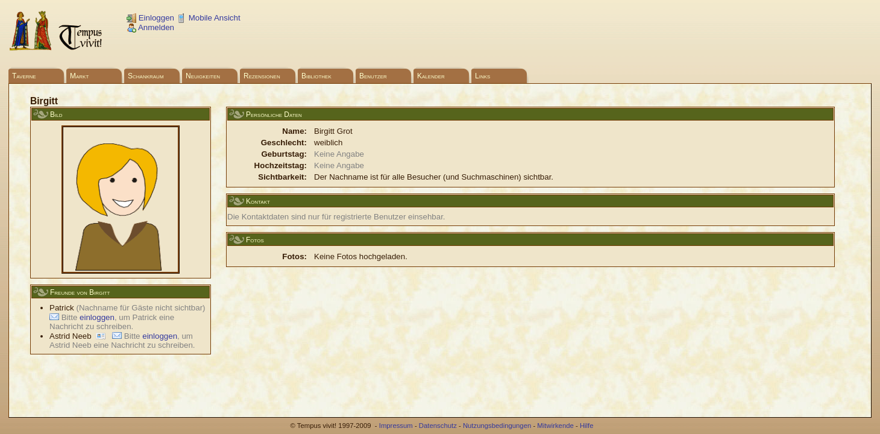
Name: (294, 131)
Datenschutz (438, 425)
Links (482, 76)
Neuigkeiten (203, 76)
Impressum (396, 425)
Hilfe (587, 425)
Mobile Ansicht (208, 17)
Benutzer (373, 76)
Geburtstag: (284, 154)
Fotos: (294, 256)
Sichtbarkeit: (282, 176)
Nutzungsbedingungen (497, 425)
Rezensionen (262, 76)
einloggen (97, 317)
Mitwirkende (555, 425)
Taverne (24, 76)
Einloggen (150, 17)
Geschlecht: (284, 142)
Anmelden (150, 27)
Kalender (431, 76)
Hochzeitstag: (280, 165)
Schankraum (146, 76)
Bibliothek (316, 76)
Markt (79, 76)
